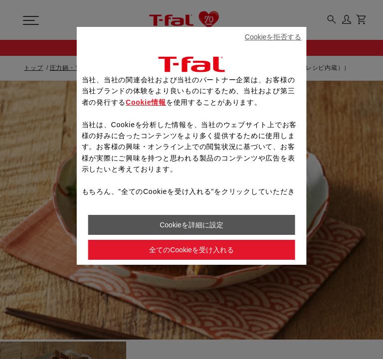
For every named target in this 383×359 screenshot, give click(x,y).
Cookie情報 (146, 102)
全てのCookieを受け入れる (191, 250)
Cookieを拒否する (273, 37)
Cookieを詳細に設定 (191, 225)
